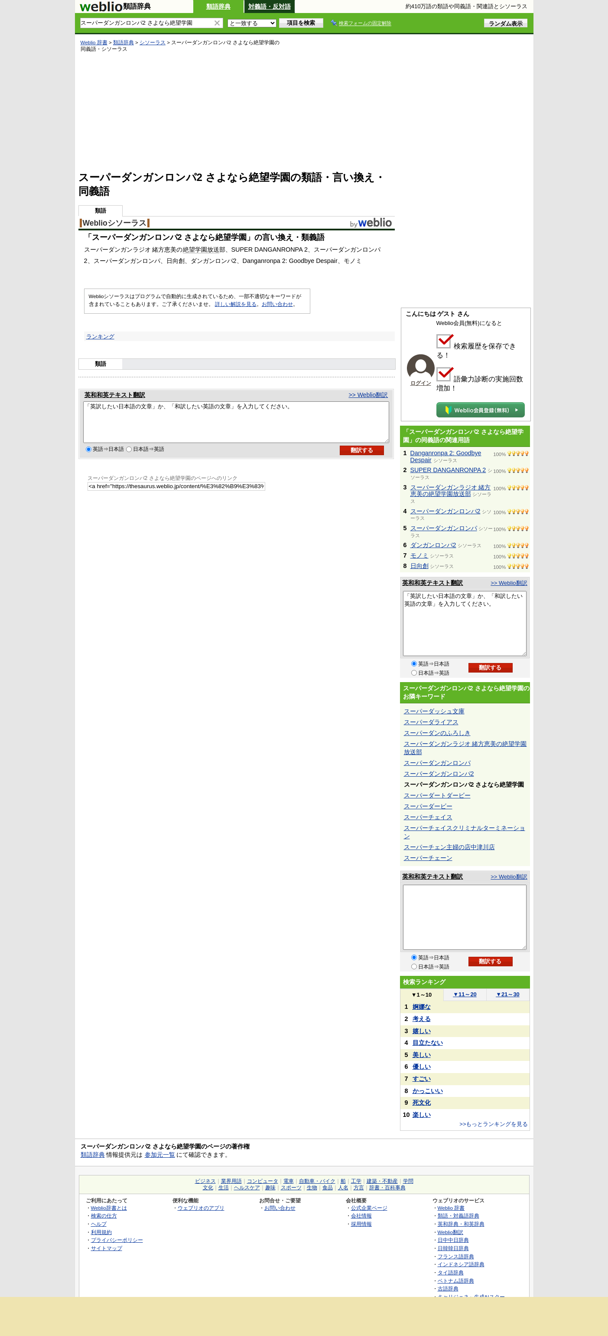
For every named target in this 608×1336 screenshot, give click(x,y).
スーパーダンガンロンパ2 (445, 511)
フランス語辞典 (456, 1256)
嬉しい (422, 1030)
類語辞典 (218, 6)
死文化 (422, 1102)
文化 (208, 1187)
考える (422, 1018)
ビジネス (205, 1181)
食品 (327, 1187)
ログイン (420, 383)
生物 (312, 1187)
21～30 (508, 994)
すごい (422, 1078)
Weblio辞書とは (109, 1208)
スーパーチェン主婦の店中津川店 (449, 847)
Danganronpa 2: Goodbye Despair (445, 456)
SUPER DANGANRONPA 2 (448, 469)
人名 (343, 1187)
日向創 (419, 565)
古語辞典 (448, 1288)
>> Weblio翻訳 (368, 394)
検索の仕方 (104, 1215)
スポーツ (291, 1187)
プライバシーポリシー (117, 1240)
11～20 (465, 994)
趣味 (270, 1187)
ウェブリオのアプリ (201, 1208)
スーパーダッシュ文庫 (434, 711)
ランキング (100, 336)
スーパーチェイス (428, 817)
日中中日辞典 (453, 1240)
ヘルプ (99, 1224)
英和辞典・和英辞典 (461, 1224)
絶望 (189, 249)
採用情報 (361, 1224)
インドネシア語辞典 (461, 1264)
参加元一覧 (160, 1154)
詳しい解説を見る (236, 304)
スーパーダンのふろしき (437, 732)
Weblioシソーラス (114, 223)
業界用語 (231, 1181)
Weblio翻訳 (450, 1232)
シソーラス (153, 42)
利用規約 (101, 1232)
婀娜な (422, 1006)
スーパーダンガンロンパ (443, 528)
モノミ (419, 555)
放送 (213, 249)
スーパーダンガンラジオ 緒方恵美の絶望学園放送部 (450, 491)
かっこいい (428, 1090)
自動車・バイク (317, 1181)
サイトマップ (106, 1248)
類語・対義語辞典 (458, 1215)
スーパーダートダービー (437, 795)
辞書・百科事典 (387, 1187)
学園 (201, 249)
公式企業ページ (369, 1208)
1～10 (421, 994)
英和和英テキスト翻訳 (115, 394)
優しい (422, 1066)
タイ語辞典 (451, 1272)
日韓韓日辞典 (453, 1248)
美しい (422, 1054)
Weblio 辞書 (94, 42)
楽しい (422, 1114)
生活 (223, 1187)
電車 (288, 1181)
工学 (356, 1181)
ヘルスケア (247, 1187)
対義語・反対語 (269, 6)
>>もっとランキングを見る (493, 1124)
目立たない (428, 1042)
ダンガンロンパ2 (433, 545)
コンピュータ (262, 1181)
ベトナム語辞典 (456, 1280)
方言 (359, 1187)
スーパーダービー (428, 806)
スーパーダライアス (431, 722)
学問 (408, 1181)
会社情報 (361, 1215)
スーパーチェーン (428, 857)
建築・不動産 (382, 1181)
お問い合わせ (277, 304)
